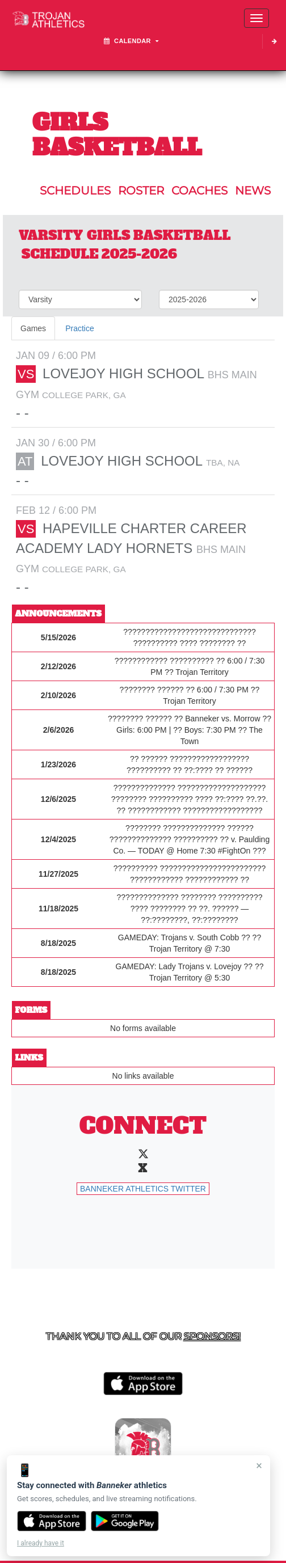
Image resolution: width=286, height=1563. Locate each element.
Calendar (131, 40)
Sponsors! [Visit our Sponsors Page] (212, 1336)
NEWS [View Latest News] (253, 190)
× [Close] (259, 1465)
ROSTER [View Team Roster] (141, 190)
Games (33, 328)
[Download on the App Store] (51, 1521)
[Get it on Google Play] (125, 1521)
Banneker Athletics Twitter (143, 1188)
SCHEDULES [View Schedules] (75, 190)
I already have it (40, 1543)
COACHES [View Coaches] (199, 190)
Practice (79, 328)
